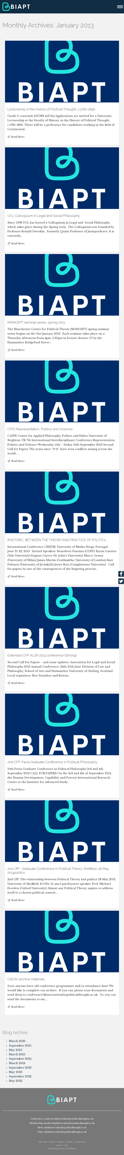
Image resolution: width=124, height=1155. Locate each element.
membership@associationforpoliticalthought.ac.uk (69, 1123)
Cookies (60, 1142)
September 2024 (20, 1058)
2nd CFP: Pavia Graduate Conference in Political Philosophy (52, 762)
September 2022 (20, 1076)
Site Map (43, 1142)
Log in (59, 1145)
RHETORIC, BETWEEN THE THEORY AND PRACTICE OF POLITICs (56, 540)
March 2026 (17, 1041)
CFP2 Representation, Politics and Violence (40, 429)
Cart (66, 1145)
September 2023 (20, 1067)
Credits (69, 1142)
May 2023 (15, 1072)
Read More (18, 136)
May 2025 (15, 1050)
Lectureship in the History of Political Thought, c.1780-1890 (51, 109)
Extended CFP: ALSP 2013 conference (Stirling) (42, 655)
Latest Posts (80, 1142)
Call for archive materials (26, 979)
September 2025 (20, 1045)
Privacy (52, 1142)
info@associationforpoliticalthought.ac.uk (65, 1127)
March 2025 (17, 1054)
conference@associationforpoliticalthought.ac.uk (68, 1119)
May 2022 (15, 1080)
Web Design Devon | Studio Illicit (62, 1148)
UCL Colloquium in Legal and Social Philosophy (43, 216)
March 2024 (17, 1063)
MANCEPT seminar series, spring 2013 (36, 322)
